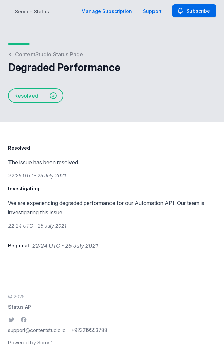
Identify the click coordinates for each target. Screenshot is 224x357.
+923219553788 (89, 330)
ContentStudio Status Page (45, 54)
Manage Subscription (106, 11)
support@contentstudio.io (37, 330)
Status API (20, 307)
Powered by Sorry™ (30, 342)
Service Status (32, 11)
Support (152, 11)
